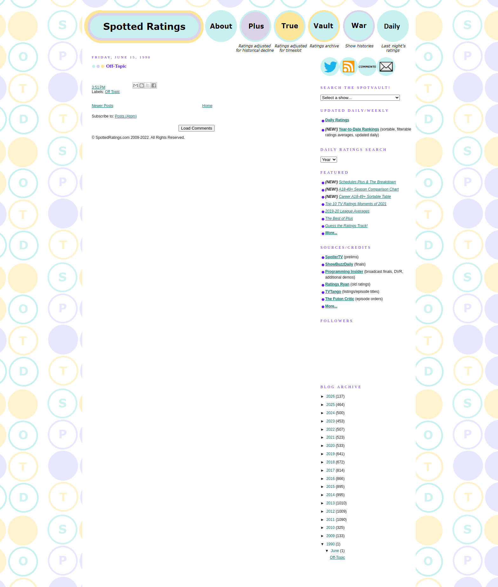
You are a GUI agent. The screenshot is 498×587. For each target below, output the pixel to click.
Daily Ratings (337, 120)
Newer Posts (102, 106)
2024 (331, 413)
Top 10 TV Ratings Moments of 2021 (356, 204)
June (335, 551)
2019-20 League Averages (347, 211)
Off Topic (112, 92)
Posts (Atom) (126, 116)
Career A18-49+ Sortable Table (365, 196)
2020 (331, 445)
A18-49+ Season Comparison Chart (369, 189)
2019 (331, 454)
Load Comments (196, 128)
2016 (331, 478)
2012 (331, 511)
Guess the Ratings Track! (346, 226)
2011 (331, 519)
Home (207, 106)
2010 (331, 527)
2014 (331, 495)
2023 (331, 421)
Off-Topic (116, 66)
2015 (331, 486)
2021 (331, 437)
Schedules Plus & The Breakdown (367, 182)
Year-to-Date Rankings (359, 129)
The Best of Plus (339, 218)
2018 (331, 462)
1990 (331, 544)
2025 (331, 404)
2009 (331, 536)
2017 (331, 470)
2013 (331, 503)
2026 (331, 396)
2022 (331, 429)
